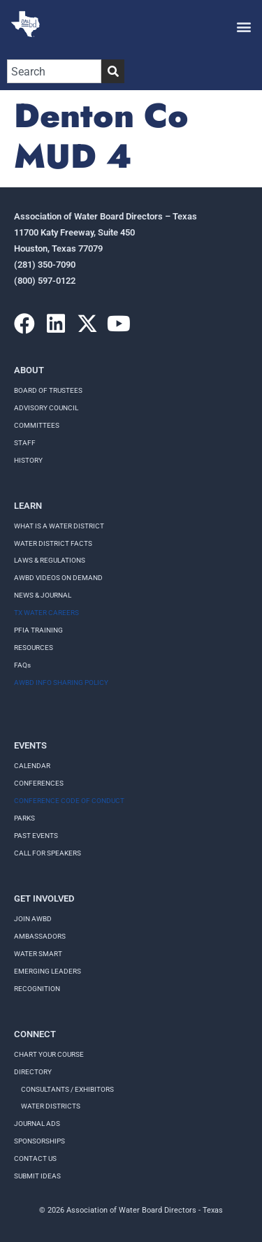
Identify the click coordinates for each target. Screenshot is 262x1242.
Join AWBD (33, 918)
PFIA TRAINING (38, 630)
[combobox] (54, 71)
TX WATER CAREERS (46, 612)
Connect (35, 1034)
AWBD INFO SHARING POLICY (61, 682)
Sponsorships (39, 1141)
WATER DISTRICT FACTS (53, 543)
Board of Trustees (48, 390)
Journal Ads (37, 1123)
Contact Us (35, 1158)
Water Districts (50, 1106)
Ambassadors (40, 936)
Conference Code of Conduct (69, 800)
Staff (25, 442)
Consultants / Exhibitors (67, 1089)
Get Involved (44, 898)
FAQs (22, 665)
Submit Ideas (37, 1175)
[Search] (112, 71)
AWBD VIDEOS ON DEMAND (58, 577)
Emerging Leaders (47, 971)
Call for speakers (47, 853)
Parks (24, 818)
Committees (36, 425)
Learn (28, 505)
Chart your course (49, 1054)
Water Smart (38, 953)
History (28, 460)
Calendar (32, 765)
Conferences (39, 783)
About (29, 370)
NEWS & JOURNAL (42, 595)
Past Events (36, 835)
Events (30, 745)
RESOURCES (33, 647)
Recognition (37, 988)
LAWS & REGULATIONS (49, 560)
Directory (33, 1071)
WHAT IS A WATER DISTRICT (59, 525)
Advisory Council (46, 407)
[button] (243, 26)
